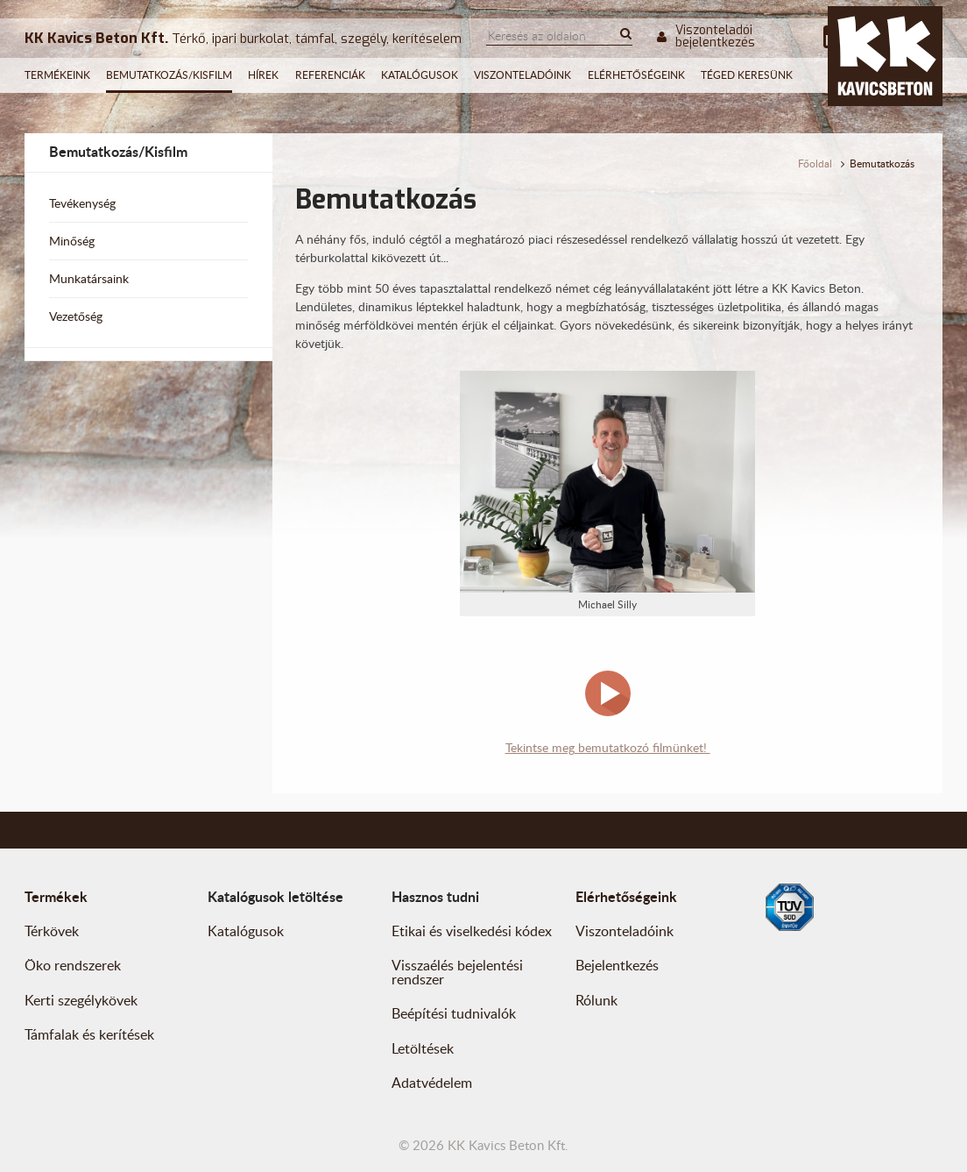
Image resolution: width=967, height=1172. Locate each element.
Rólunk (596, 1000)
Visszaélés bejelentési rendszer (457, 972)
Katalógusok (419, 74)
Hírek (263, 74)
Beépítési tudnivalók (454, 1013)
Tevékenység (82, 203)
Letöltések (423, 1048)
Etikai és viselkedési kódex (472, 931)
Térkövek (52, 931)
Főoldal (815, 163)
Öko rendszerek (73, 965)
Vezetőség (75, 316)
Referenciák (330, 74)
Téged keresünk (747, 74)
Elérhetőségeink (636, 74)
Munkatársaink (89, 278)
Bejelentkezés (617, 965)
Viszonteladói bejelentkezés (706, 37)
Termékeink (57, 74)
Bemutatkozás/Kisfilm (169, 74)
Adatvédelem (432, 1082)
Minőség (72, 240)
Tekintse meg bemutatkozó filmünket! (607, 747)
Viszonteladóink (522, 74)
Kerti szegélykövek (81, 1000)
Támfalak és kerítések (89, 1034)
